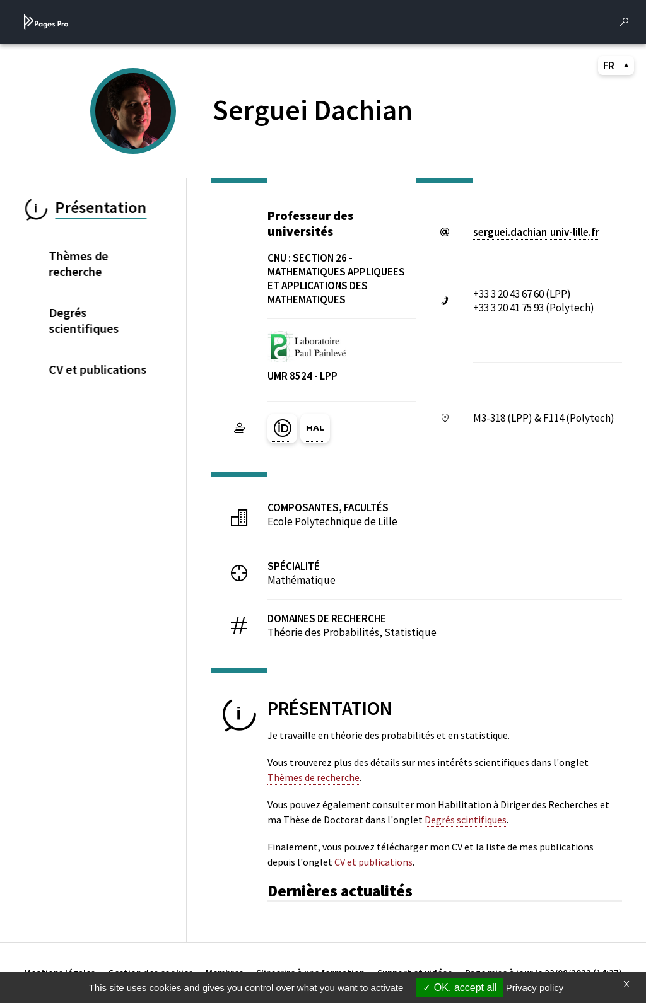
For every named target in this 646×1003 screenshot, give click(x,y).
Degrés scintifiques (466, 819)
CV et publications (373, 861)
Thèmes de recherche (313, 777)
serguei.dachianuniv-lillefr (536, 232)
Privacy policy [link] (535, 987)
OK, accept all (459, 987)
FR (616, 65)
